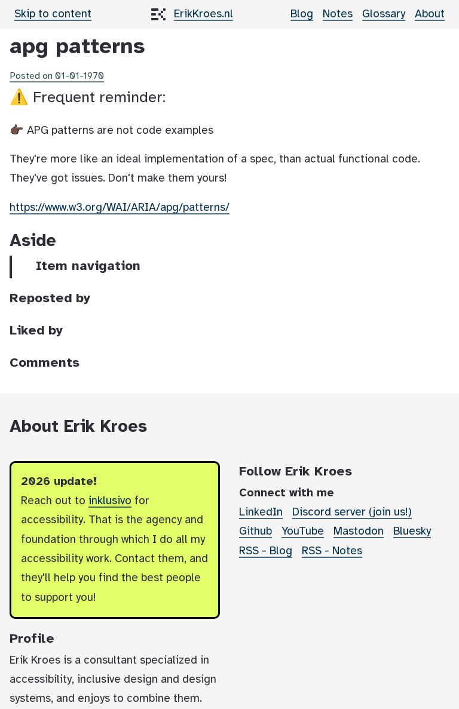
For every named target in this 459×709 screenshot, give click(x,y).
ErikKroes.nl (203, 14)
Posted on (57, 76)
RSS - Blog (265, 551)
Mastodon (358, 532)
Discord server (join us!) (352, 512)
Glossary (383, 14)
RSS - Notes (332, 551)
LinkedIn (261, 512)
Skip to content (52, 14)
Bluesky (412, 532)
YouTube (302, 532)
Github (255, 532)
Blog (301, 14)
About (430, 14)
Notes (338, 14)
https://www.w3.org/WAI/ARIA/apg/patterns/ (120, 208)
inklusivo (109, 501)
